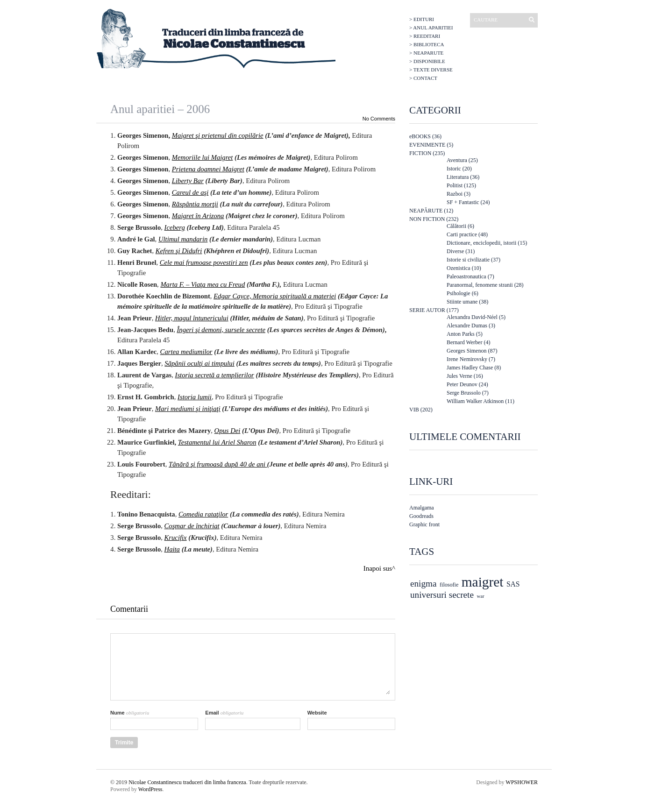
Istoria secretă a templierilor (214, 375)
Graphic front (424, 524)
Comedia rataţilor (203, 514)
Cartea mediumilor (186, 351)
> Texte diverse (431, 69)
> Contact (423, 78)
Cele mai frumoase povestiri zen (204, 262)
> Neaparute (426, 53)
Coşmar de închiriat (192, 526)
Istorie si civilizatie (468, 259)
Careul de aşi (190, 192)
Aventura (457, 160)
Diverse (455, 251)
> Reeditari (424, 36)
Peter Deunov (462, 384)
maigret (483, 581)
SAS (513, 584)
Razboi (455, 194)
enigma (423, 583)
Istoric (454, 168)
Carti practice (462, 234)
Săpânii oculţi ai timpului (199, 363)
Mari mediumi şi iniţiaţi (188, 408)
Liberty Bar (188, 180)
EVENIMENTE (427, 145)
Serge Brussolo (464, 392)
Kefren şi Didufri (179, 251)
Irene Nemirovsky (467, 359)
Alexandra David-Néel (472, 317)
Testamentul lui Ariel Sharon (217, 442)
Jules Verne (459, 376)
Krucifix (175, 537)
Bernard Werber (464, 342)
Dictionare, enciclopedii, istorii (481, 243)
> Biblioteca (426, 44)
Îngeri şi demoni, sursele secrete (221, 329)
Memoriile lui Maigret (202, 157)
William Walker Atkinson (475, 401)
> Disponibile (427, 61)
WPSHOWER (522, 782)
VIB (414, 409)
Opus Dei (227, 430)
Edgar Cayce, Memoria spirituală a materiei (275, 296)
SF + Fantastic (463, 202)
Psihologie (458, 293)
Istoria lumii (195, 397)
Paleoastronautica (466, 276)
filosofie (449, 584)
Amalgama (421, 507)
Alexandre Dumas (467, 325)
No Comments (379, 118)
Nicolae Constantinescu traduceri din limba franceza (187, 782)
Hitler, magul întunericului (191, 318)
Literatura (458, 177)
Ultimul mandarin (182, 239)
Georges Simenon (466, 350)
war (480, 596)
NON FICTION (427, 219)
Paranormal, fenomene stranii (480, 285)
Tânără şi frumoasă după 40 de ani (218, 464)
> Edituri (421, 19)
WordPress (150, 789)
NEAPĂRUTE (425, 210)
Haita (172, 549)
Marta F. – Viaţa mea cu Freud (202, 284)
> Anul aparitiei (431, 27)
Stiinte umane (462, 301)
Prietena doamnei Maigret (208, 169)
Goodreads (421, 516)
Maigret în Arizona (198, 215)
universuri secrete (442, 595)
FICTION (420, 153)
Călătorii (456, 226)
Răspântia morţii (195, 204)
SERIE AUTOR (427, 310)
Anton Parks (461, 334)
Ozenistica (458, 268)
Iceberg (174, 227)
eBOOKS (420, 136)
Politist (455, 185)
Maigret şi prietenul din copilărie (217, 135)
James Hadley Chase (470, 367)
